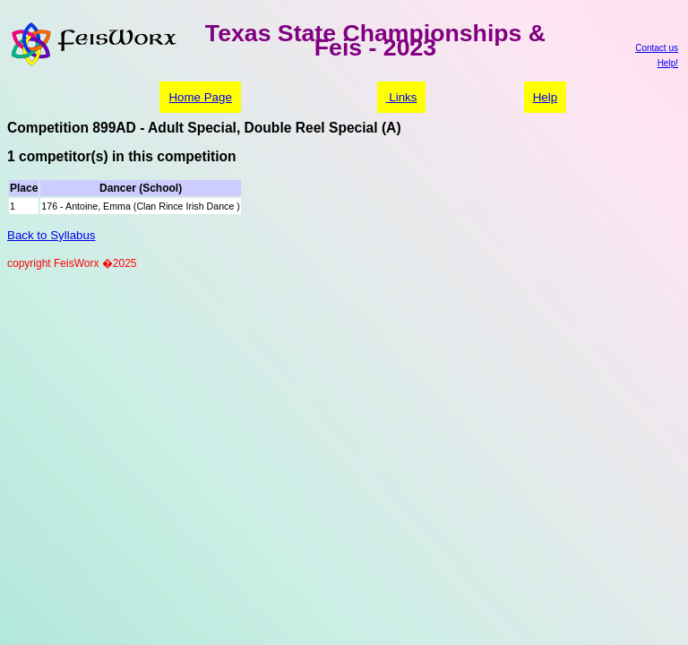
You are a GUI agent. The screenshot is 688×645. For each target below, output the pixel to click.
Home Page (199, 97)
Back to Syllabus (51, 235)
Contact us (656, 48)
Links (401, 97)
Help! (668, 63)
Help (545, 97)
